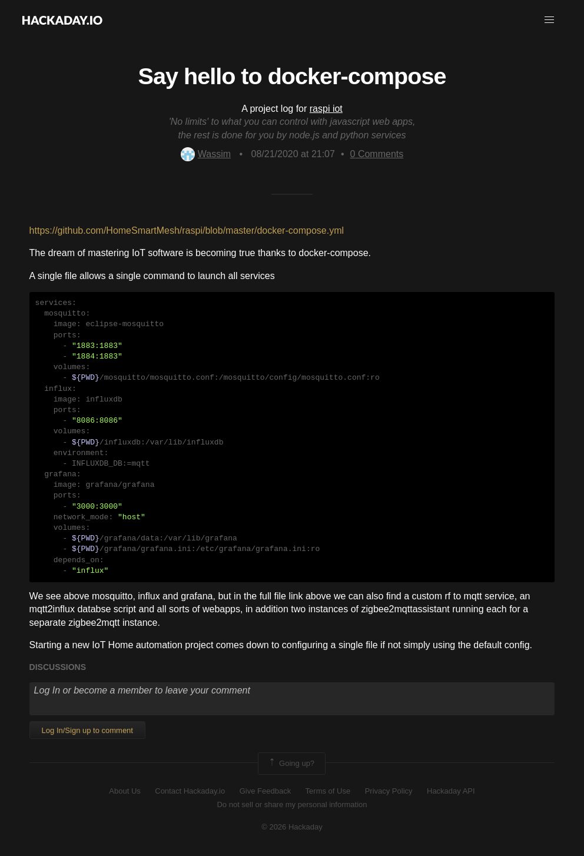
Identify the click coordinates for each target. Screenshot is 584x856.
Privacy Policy (389, 791)
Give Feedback (265, 791)
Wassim (206, 154)
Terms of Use (328, 791)
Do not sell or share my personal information (292, 804)
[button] (549, 20)
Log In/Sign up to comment (87, 730)
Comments (377, 154)
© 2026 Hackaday (292, 826)
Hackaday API (451, 791)
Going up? (290, 763)
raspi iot (326, 109)
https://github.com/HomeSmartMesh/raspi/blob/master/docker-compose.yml (186, 230)
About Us (124, 791)
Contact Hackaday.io (190, 791)
